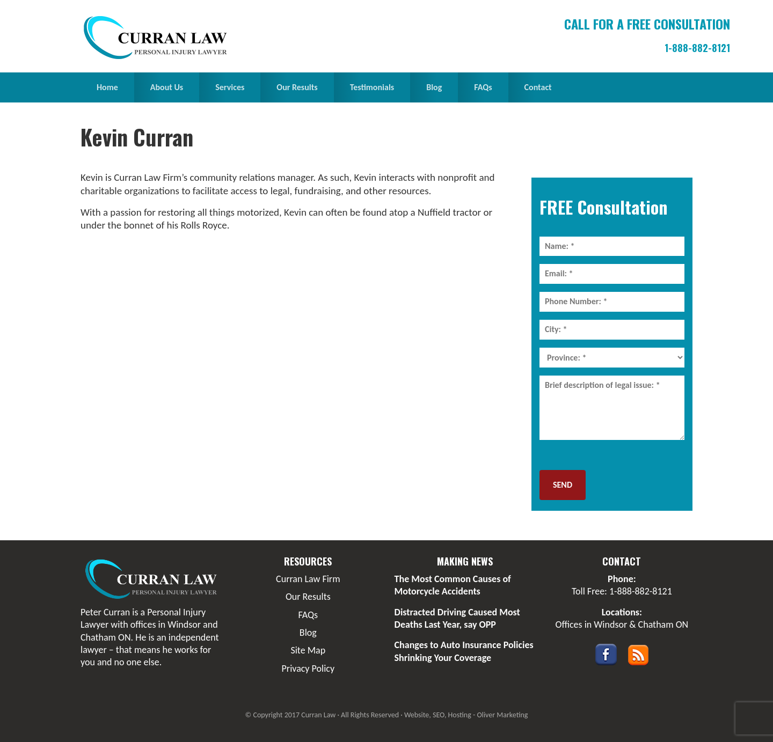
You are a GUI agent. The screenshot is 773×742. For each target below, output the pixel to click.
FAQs (308, 615)
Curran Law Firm (308, 579)
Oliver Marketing (502, 714)
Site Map (307, 650)
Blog (308, 632)
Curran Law (158, 37)
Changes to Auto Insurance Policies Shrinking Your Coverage (464, 651)
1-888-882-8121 (697, 48)
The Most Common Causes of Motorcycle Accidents (453, 585)
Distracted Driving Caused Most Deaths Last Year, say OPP (457, 618)
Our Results (308, 597)
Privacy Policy (308, 668)
